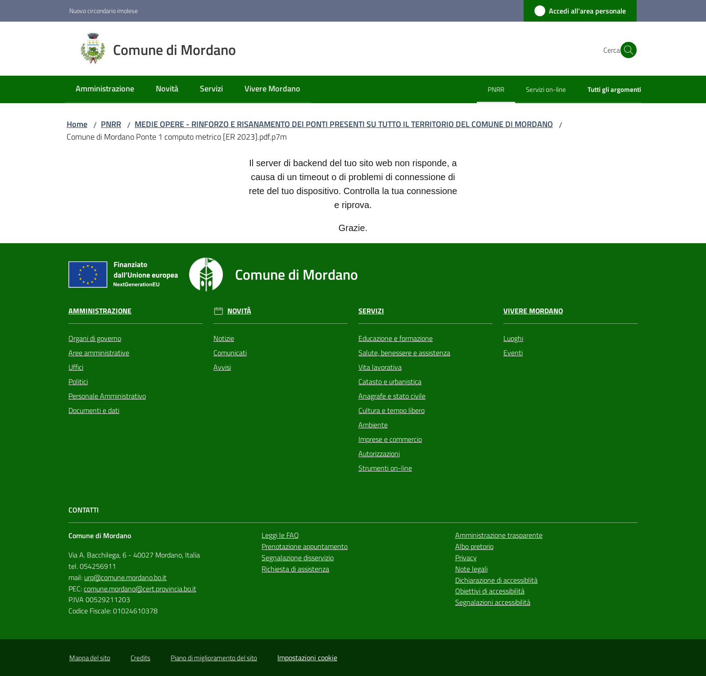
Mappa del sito (89, 658)
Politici (78, 381)
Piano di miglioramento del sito (214, 658)
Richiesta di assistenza (295, 568)
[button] (626, 50)
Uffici (75, 367)
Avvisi (222, 367)
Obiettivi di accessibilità (490, 590)
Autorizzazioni (379, 453)
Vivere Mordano (533, 311)
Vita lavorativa (380, 367)
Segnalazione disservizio (298, 557)
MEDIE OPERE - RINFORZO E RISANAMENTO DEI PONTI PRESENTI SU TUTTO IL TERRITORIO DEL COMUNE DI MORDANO (344, 124)
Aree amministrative (98, 352)
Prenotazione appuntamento (305, 546)
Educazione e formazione (395, 338)
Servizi (371, 311)
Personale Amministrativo (107, 395)
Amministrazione (99, 311)
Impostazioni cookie (307, 657)
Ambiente (373, 424)
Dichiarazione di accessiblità (496, 580)
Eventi (513, 352)
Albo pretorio (474, 546)
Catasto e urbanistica (389, 381)
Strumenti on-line (385, 468)
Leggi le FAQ (280, 535)
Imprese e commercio (390, 439)
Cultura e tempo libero (391, 410)
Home (77, 124)
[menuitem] (105, 89)
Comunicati (230, 352)
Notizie (223, 338)
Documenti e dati (93, 410)
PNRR (111, 124)
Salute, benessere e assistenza (404, 352)
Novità (239, 311)
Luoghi (513, 338)
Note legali (471, 568)
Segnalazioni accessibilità (492, 602)
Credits (140, 658)
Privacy (466, 557)
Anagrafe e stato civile (391, 395)
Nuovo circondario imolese (103, 10)
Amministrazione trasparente (499, 535)
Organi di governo (94, 338)
